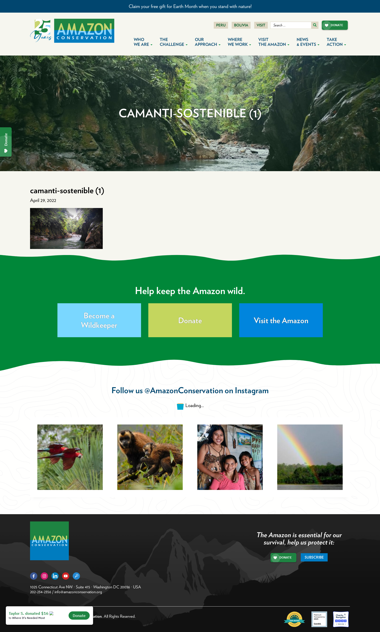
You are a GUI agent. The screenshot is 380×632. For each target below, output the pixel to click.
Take (336, 42)
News (308, 42)
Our (208, 42)
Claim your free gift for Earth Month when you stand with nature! (190, 6)
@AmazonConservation (183, 390)
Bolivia (241, 25)
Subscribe (314, 557)
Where (239, 42)
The (174, 42)
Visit (261, 25)
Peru (221, 25)
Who (143, 42)
